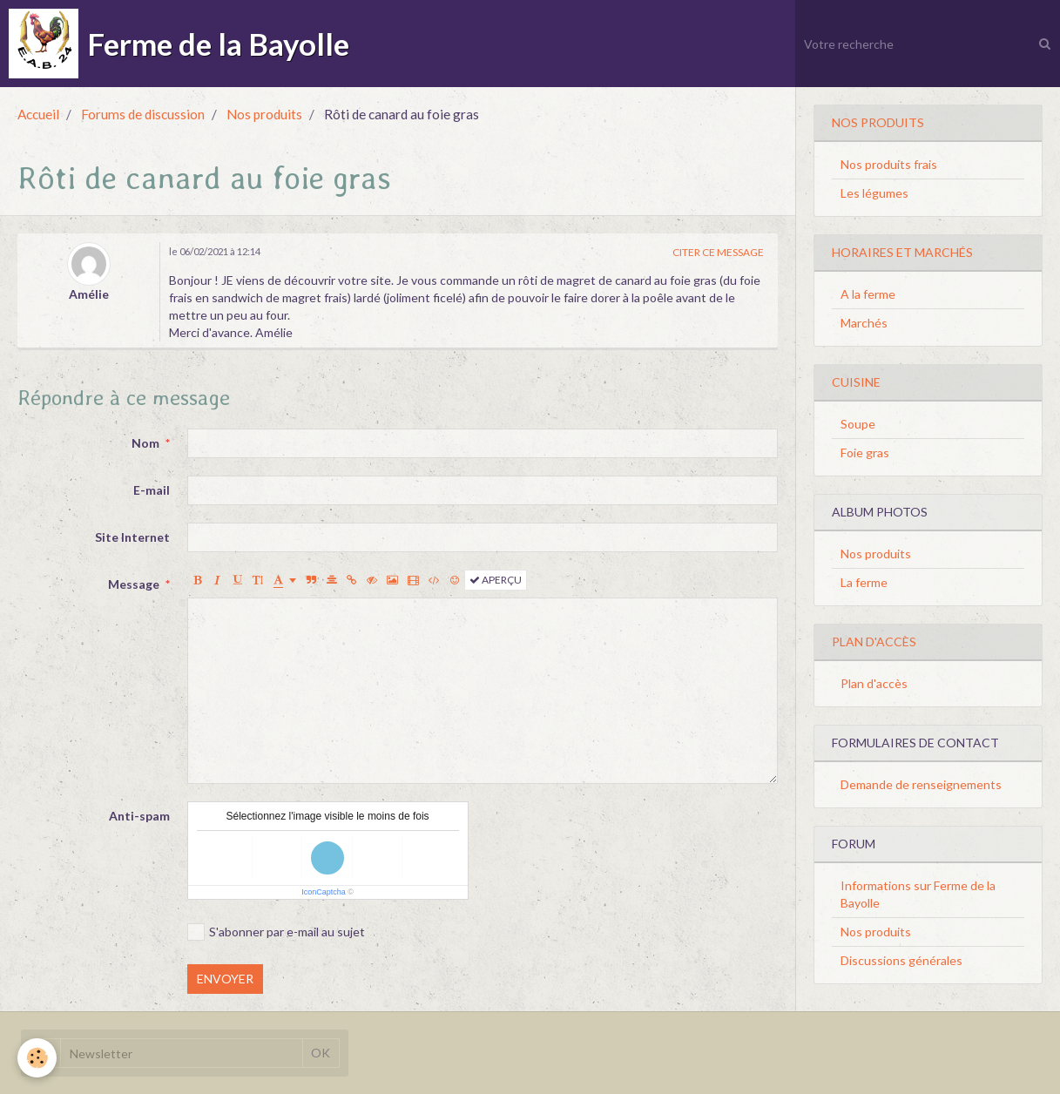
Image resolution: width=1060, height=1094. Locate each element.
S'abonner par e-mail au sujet (276, 932)
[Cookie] (37, 1057)
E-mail (151, 490)
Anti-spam (139, 815)
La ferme (864, 582)
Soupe (858, 423)
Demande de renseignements (921, 784)
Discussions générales (901, 960)
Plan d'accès (874, 683)
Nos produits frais (889, 164)
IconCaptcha (323, 892)
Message (133, 584)
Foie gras (865, 452)
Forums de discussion (143, 114)
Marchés (864, 322)
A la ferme (868, 294)
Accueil (38, 114)
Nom (145, 443)
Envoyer (225, 978)
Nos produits (264, 114)
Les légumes (874, 193)
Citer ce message (718, 252)
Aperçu (495, 579)
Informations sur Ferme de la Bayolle (918, 894)
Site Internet (132, 537)
